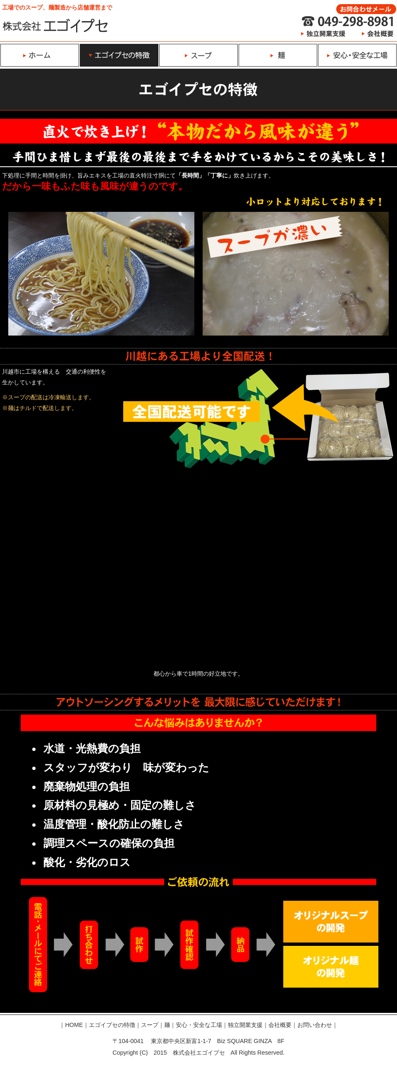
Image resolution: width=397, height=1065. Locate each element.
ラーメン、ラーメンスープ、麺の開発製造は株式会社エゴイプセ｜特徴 (55, 25)
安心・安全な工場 (199, 1025)
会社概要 (280, 1025)
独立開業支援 (245, 1025)
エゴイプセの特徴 (112, 1025)
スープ (149, 1025)
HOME (74, 1025)
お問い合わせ (314, 1025)
